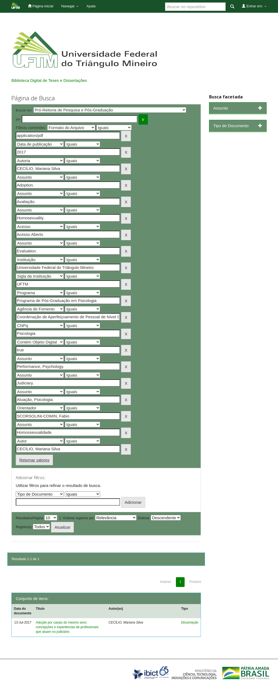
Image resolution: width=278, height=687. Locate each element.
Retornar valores (34, 460)
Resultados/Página (29, 518)
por (18, 119)
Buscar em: (24, 110)
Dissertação (189, 622)
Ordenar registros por (78, 518)
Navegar (69, 6)
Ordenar (144, 518)
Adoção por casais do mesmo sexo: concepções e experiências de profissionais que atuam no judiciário (67, 627)
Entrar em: (254, 6)
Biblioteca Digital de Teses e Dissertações (49, 80)
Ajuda (91, 6)
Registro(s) (24, 527)
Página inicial (40, 6)
